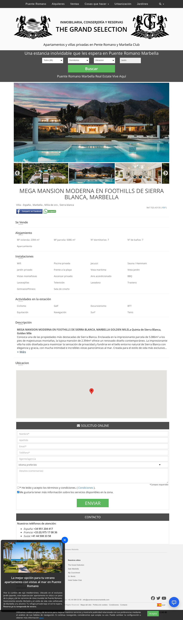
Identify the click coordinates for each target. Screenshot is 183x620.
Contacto (124, 605)
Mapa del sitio (86, 605)
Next (165, 173)
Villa (18, 204)
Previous (17, 173)
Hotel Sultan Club (75, 580)
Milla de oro (51, 204)
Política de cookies (100, 605)
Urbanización (123, 4)
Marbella (38, 204)
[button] (91, 391)
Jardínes (142, 4)
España (27, 204)
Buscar (91, 68)
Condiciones (86, 487)
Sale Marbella (73, 569)
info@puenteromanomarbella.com (96, 600)
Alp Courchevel (74, 573)
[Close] (65, 540)
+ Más (21, 352)
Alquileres (58, 4)
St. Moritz (71, 576)
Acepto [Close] (153, 613)
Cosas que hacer (97, 4)
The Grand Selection (76, 565)
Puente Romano (36, 4)
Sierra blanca (67, 204)
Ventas (74, 4)
